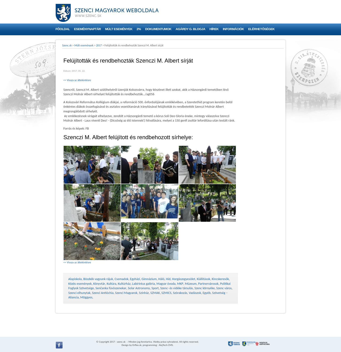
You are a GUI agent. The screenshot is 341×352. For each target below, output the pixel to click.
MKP (180, 284)
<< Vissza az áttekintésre (77, 80)
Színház (144, 293)
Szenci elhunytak (79, 293)
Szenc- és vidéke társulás (176, 288)
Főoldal (63, 29)
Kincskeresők (220, 279)
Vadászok (195, 293)
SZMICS (166, 293)
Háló (161, 279)
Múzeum (191, 284)
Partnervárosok (208, 284)
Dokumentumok (158, 29)
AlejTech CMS (165, 345)
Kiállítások (203, 279)
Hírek (214, 29)
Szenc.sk (67, 45)
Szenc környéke (205, 288)
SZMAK (155, 293)
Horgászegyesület (183, 279)
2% (139, 29)
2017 (99, 45)
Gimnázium (149, 279)
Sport (155, 288)
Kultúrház (124, 284)
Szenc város (224, 288)
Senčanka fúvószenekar (111, 288)
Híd (168, 279)
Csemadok (121, 279)
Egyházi (135, 279)
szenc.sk (121, 341)
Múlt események (118, 29)
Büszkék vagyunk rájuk (98, 279)
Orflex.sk (137, 345)
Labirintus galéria (143, 284)
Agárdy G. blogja (190, 29)
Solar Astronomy (139, 288)
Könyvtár (99, 284)
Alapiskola (75, 279)
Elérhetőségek (261, 29)
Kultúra (111, 284)
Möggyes (86, 297)
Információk (233, 29)
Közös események (80, 284)
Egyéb (207, 293)
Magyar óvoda (166, 284)
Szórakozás (180, 293)
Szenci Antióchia (103, 293)
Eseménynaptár (87, 29)
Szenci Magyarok (126, 293)
